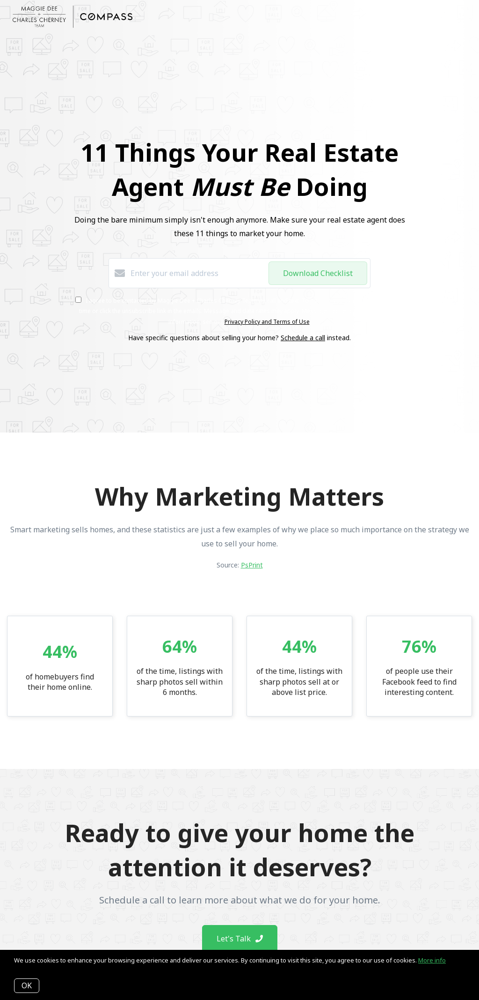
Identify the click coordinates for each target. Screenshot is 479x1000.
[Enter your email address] (197, 273)
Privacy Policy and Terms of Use (267, 322)
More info (432, 960)
